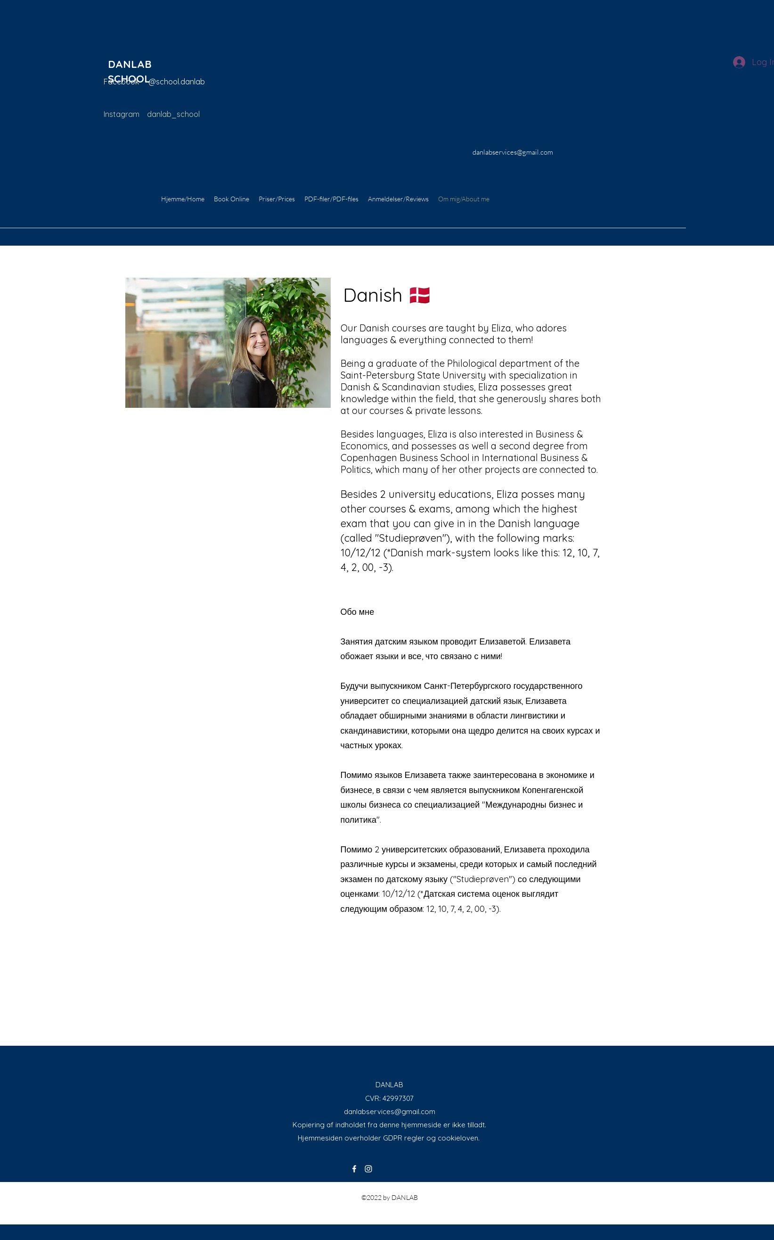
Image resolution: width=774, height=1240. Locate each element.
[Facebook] (354, 1169)
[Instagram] (368, 1169)
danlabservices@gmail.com (389, 1111)
